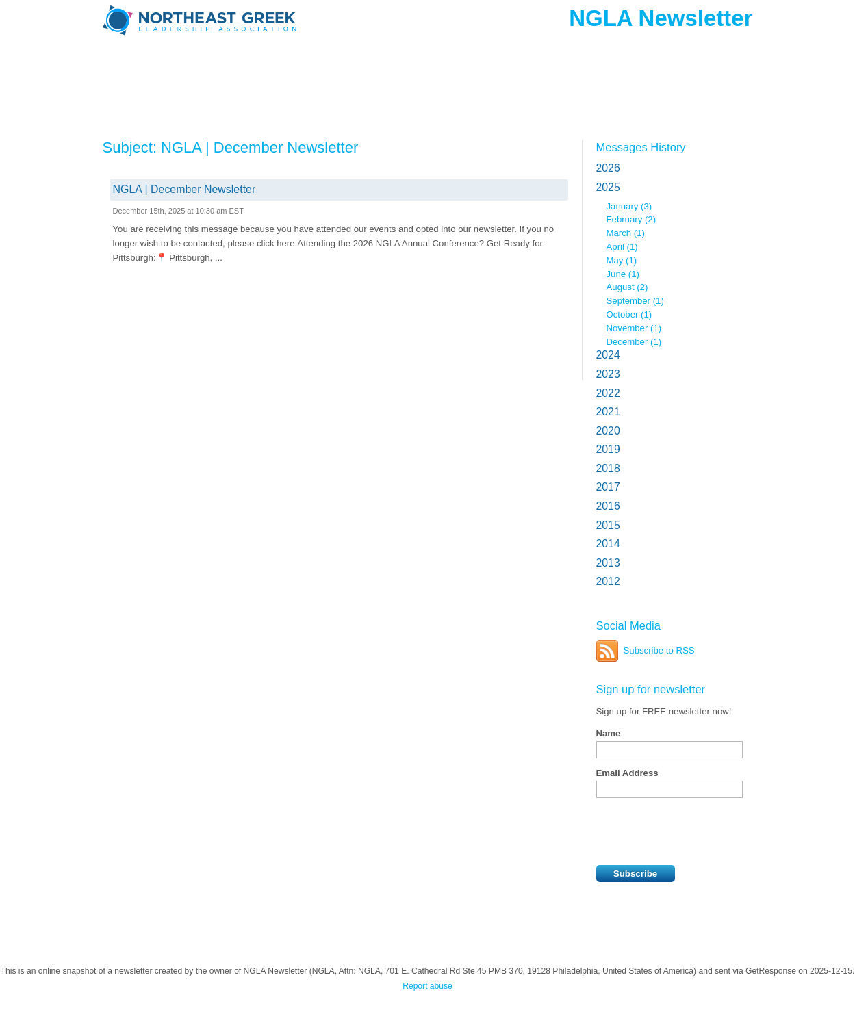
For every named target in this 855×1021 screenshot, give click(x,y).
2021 (608, 411)
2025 (608, 187)
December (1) (634, 342)
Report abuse (427, 986)
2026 (608, 168)
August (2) (627, 287)
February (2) (631, 219)
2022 (608, 393)
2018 (608, 468)
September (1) (635, 301)
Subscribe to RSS (659, 650)
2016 (608, 506)
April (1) (622, 247)
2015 (608, 525)
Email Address (627, 773)
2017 (608, 487)
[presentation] (700, 831)
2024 (608, 355)
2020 (608, 431)
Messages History (641, 147)
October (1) (629, 314)
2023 (608, 374)
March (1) (626, 233)
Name (608, 733)
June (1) (623, 274)
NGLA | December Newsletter (184, 189)
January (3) (629, 206)
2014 (608, 544)
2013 (608, 563)
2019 (608, 449)
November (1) (634, 328)
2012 (608, 581)
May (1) (622, 260)
